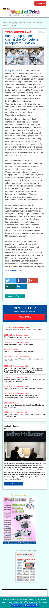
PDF (13, 484)
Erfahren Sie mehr (31, 605)
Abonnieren (25, 317)
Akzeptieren (16, 605)
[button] (10, 280)
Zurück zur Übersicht (15, 296)
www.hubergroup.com (14, 270)
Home (5, 23)
